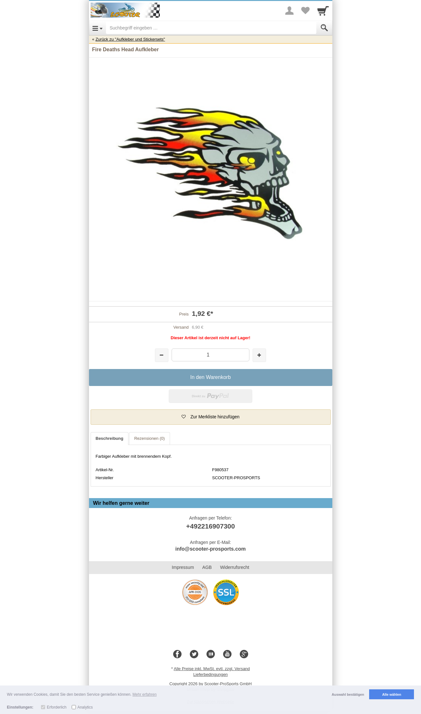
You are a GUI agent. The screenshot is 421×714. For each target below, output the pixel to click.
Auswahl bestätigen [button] (348, 694)
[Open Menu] (97, 28)
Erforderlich (56, 707)
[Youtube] (227, 654)
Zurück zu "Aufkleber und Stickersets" (130, 39)
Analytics (85, 707)
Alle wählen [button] (391, 694)
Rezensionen (149, 438)
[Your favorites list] (305, 10)
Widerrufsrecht (234, 567)
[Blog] (210, 654)
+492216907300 (210, 526)
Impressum (183, 567)
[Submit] (324, 28)
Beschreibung (110, 438)
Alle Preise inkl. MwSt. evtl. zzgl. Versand (212, 668)
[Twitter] (194, 654)
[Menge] (210, 355)
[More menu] (289, 10)
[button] (211, 417)
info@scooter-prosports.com (210, 549)
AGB (207, 567)
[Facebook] (177, 654)
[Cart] (323, 10)
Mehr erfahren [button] (145, 694)
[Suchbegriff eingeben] (211, 28)
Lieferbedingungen (210, 674)
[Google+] (244, 654)
